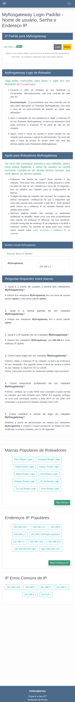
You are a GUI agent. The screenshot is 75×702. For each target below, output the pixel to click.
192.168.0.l (45, 587)
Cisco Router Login (23, 459)
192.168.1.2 (20, 534)
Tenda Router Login (24, 467)
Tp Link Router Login (26, 489)
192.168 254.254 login (25, 549)
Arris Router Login (49, 474)
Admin (67, 47)
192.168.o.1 (30, 594)
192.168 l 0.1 (39, 527)
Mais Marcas (62, 502)
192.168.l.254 (13, 587)
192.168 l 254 (36, 541)
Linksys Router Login (49, 467)
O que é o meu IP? (37, 696)
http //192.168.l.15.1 (50, 549)
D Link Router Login (50, 481)
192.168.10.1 (54, 541)
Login (57, 47)
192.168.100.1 (21, 527)
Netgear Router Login (24, 481)
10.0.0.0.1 (46, 594)
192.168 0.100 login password (45, 534)
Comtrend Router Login (49, 459)
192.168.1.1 (9, 47)
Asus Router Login (50, 489)
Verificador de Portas (37, 700)
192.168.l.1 (61, 587)
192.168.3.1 (19, 541)
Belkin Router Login (25, 474)
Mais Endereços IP (59, 563)
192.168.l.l (30, 587)
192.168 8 (55, 527)
